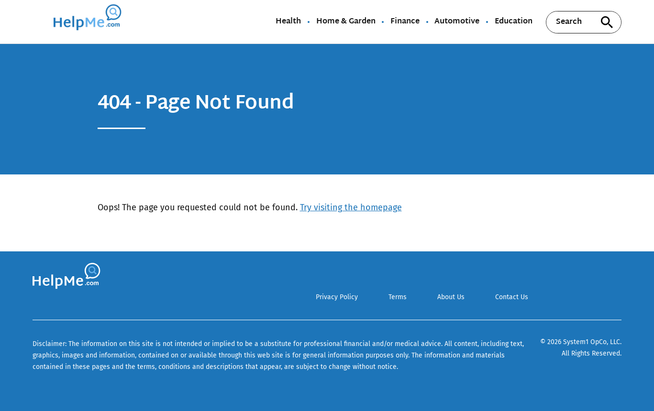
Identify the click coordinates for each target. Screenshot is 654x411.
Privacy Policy (337, 297)
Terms (397, 297)
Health (288, 22)
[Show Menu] (39, 21)
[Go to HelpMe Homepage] (89, 22)
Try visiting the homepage (351, 207)
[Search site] (607, 22)
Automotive (456, 22)
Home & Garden (346, 22)
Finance (405, 22)
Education (513, 22)
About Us (451, 297)
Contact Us (511, 297)
